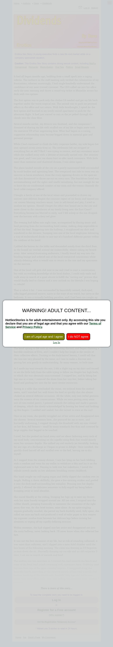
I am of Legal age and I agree (44, 336)
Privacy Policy (32, 327)
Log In (56, 342)
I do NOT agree (78, 336)
